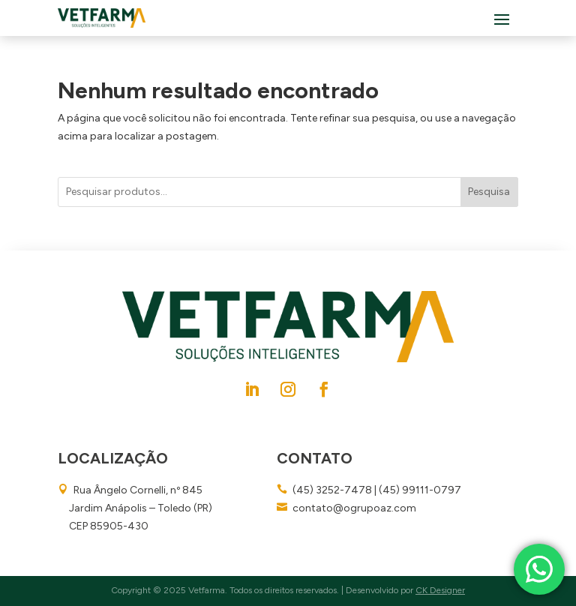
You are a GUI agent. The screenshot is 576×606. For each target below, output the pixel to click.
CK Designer (440, 590)
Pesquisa (489, 191)
